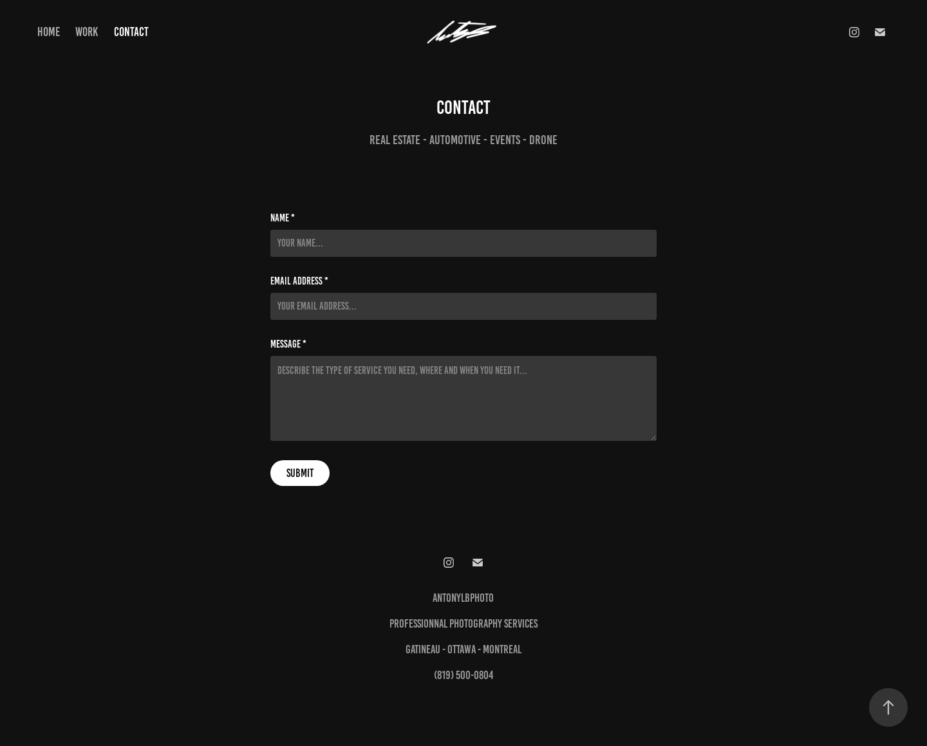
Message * (288, 344)
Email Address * (299, 281)
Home (48, 32)
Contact (131, 32)
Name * (282, 218)
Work (86, 32)
